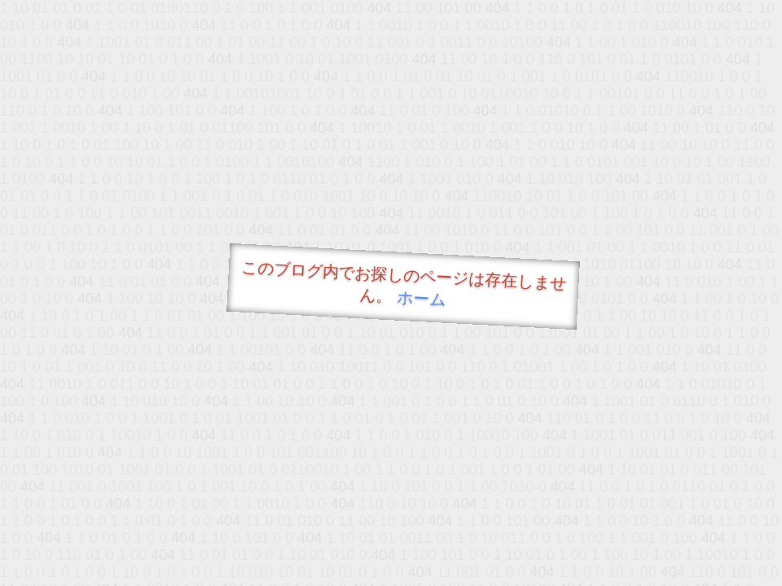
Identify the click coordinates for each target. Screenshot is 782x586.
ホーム (421, 298)
